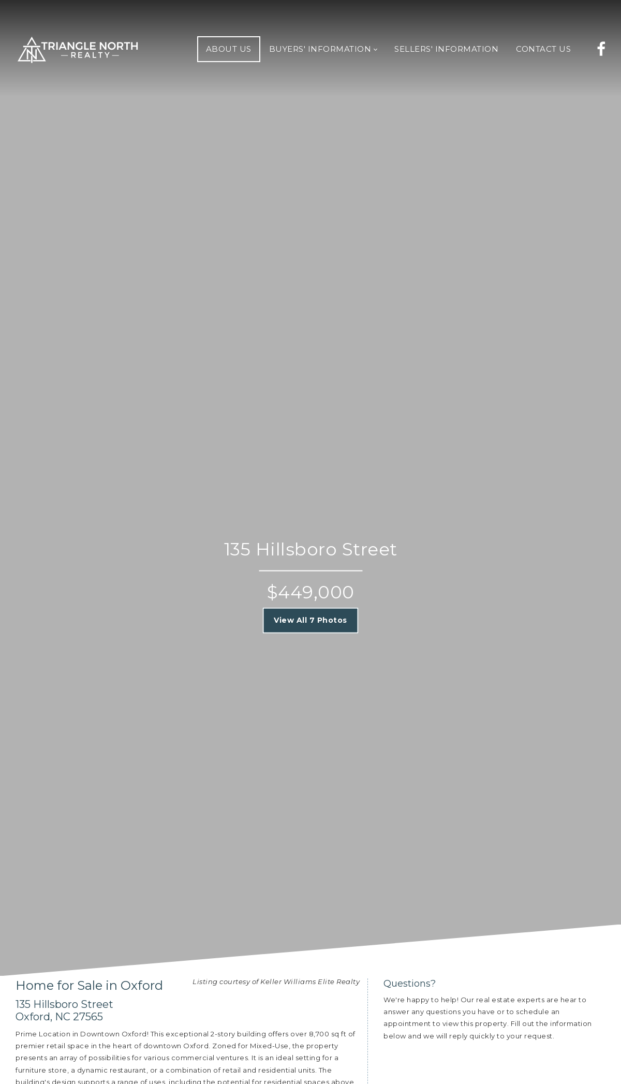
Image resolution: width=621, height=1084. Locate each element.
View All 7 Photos (310, 620)
